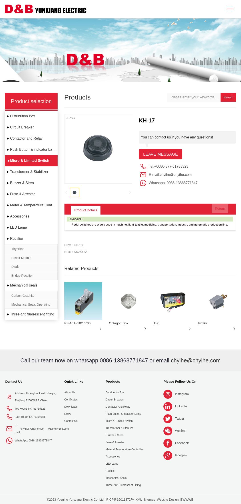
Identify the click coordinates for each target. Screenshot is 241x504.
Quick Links (73, 381)
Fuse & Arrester (22, 194)
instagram (182, 394)
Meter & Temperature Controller (34, 205)
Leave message (161, 154)
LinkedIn (181, 406)
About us (69, 392)
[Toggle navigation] (230, 9)
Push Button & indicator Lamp (33, 149)
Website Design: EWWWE (175, 499)
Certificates (71, 399)
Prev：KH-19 (73, 245)
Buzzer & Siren (22, 183)
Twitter (179, 418)
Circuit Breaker (22, 127)
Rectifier (16, 238)
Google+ (181, 455)
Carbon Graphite (22, 295)
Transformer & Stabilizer (29, 172)
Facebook (182, 443)
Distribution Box (22, 116)
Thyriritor (17, 249)
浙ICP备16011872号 (119, 499)
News (67, 413)
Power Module (21, 258)
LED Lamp (18, 227)
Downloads (70, 406)
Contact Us (13, 381)
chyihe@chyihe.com (176, 175)
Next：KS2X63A (75, 252)
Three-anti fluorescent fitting (32, 314)
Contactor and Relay (26, 138)
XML (139, 499)
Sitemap (149, 499)
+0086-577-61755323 (171, 167)
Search (228, 97)
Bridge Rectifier (22, 275)
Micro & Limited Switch (29, 161)
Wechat (180, 431)
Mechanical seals (23, 285)
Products (113, 381)
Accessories (19, 216)
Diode (15, 266)
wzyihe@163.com (58, 428)
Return (217, 210)
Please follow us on (179, 381)
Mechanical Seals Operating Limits (30, 306)
